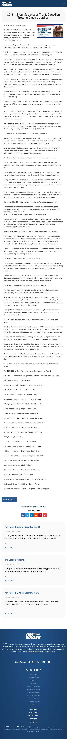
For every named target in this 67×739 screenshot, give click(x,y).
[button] (63, 3)
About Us (33, 709)
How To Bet (33, 712)
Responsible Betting (34, 652)
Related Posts (9, 499)
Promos (33, 719)
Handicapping (33, 716)
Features (33, 722)
